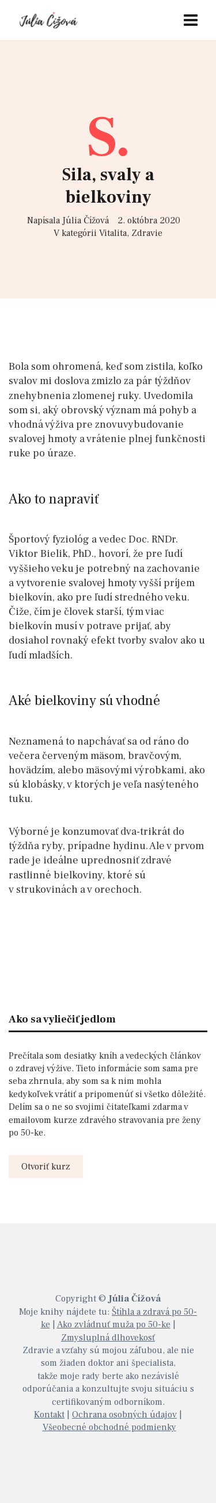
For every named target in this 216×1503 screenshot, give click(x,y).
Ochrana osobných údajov (124, 1414)
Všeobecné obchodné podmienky (109, 1427)
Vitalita (113, 233)
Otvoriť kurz (45, 1166)
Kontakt (49, 1414)
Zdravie (146, 233)
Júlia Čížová (85, 220)
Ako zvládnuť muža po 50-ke (113, 1324)
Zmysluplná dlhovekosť (108, 1337)
